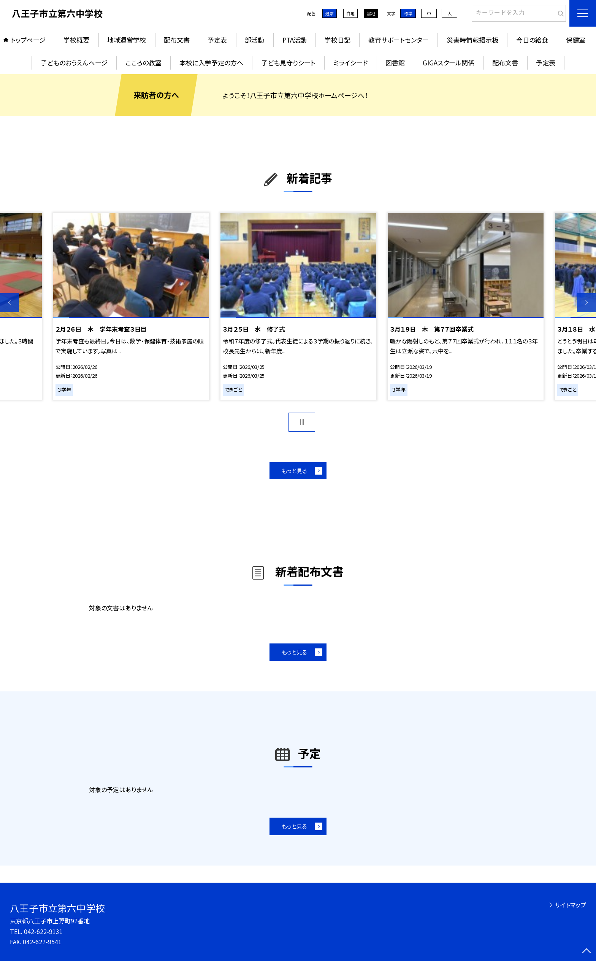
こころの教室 (143, 62)
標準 (408, 13)
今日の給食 (532, 39)
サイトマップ (570, 904)
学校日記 (337, 39)
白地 (350, 13)
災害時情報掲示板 (472, 39)
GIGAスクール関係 (448, 62)
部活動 (254, 39)
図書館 (395, 62)
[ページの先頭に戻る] (586, 951)
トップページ (28, 39)
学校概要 (76, 39)
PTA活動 (294, 39)
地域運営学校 (126, 39)
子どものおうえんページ (74, 62)
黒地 (371, 13)
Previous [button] (9, 302)
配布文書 (177, 39)
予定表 (217, 39)
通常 (329, 13)
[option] (131, 306)
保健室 (575, 39)
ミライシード (350, 62)
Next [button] (586, 302)
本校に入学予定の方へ (211, 62)
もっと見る (294, 471)
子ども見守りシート (288, 62)
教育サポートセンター (398, 39)
